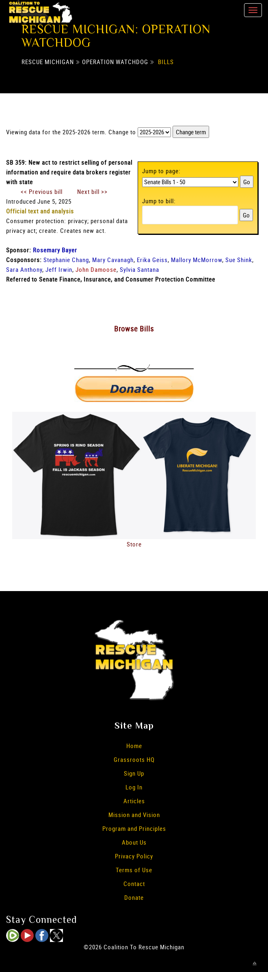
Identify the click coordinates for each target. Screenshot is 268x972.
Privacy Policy (134, 856)
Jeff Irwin (58, 269)
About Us (134, 842)
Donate (134, 897)
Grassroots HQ (134, 759)
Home (134, 746)
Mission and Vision (134, 815)
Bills (166, 62)
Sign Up (134, 773)
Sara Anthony (24, 269)
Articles (134, 801)
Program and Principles (134, 828)
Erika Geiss (152, 260)
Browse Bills (134, 328)
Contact (134, 884)
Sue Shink (238, 260)
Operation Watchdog (115, 62)
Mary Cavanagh (113, 260)
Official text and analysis (40, 211)
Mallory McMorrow (196, 260)
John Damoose (96, 269)
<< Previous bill (42, 191)
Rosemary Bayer (55, 250)
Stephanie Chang (66, 260)
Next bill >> (92, 191)
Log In (134, 787)
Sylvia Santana (139, 269)
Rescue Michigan (48, 62)
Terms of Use (134, 870)
